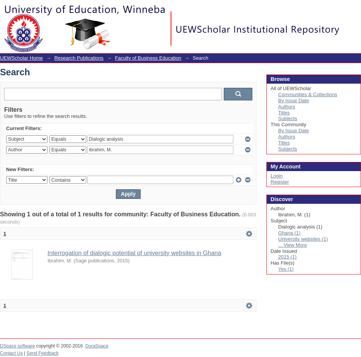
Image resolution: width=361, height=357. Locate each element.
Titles (284, 113)
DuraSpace (96, 346)
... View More (292, 245)
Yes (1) (286, 269)
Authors (286, 106)
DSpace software (17, 346)
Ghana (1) (289, 233)
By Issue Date (293, 100)
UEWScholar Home (21, 58)
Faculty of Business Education (148, 58)
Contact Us (11, 353)
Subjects (287, 118)
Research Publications (78, 58)
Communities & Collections (307, 94)
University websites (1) (303, 239)
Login (355, 9)
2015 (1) (287, 257)
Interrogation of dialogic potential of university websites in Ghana (134, 253)
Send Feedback (43, 353)
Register (280, 182)
